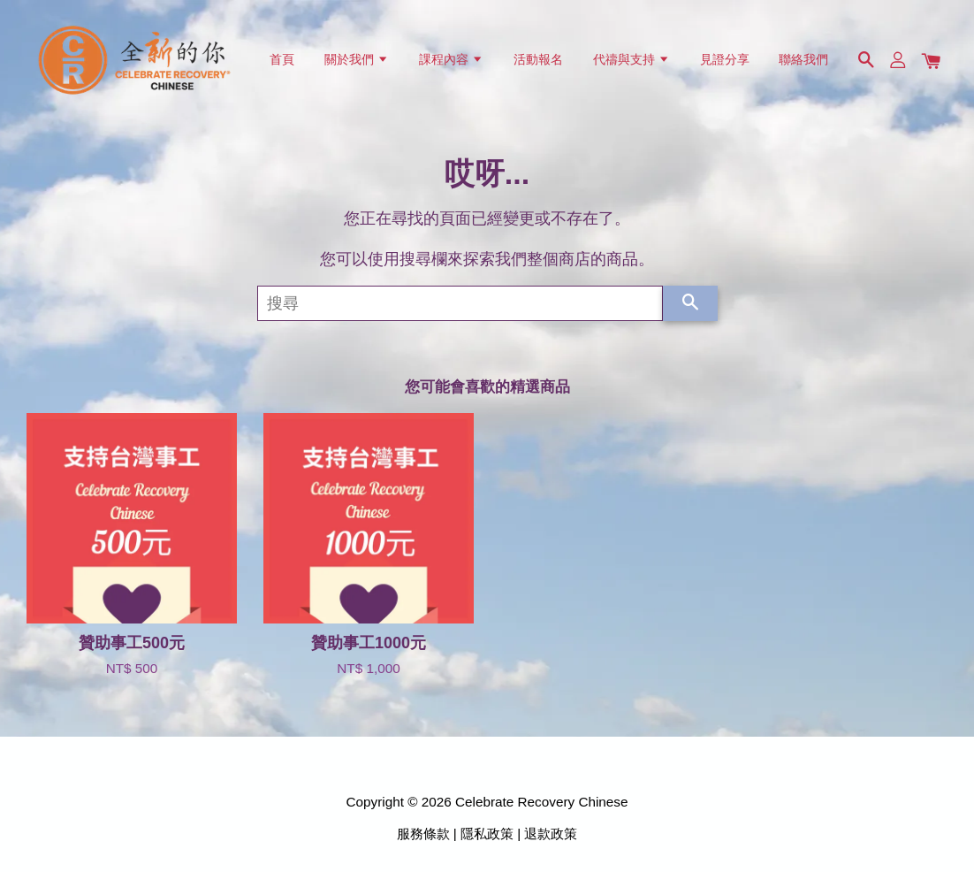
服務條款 (423, 833)
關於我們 (356, 59)
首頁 (282, 59)
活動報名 (538, 59)
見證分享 (725, 59)
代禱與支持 (631, 59)
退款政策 (550, 833)
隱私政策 (487, 833)
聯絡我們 (803, 59)
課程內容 (451, 59)
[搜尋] (460, 303)
